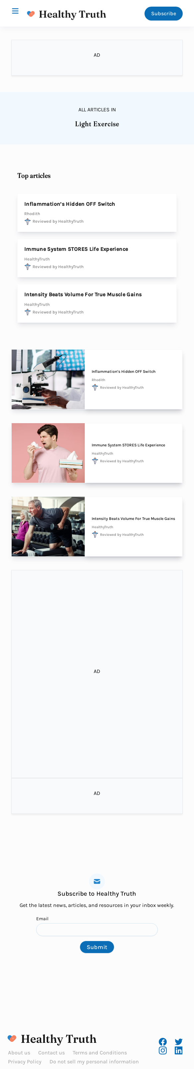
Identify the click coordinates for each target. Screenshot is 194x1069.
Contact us (51, 1052)
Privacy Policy (25, 1061)
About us (19, 1052)
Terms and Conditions (100, 1052)
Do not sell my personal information (94, 1061)
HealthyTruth (37, 258)
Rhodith (32, 213)
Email (97, 926)
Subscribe (163, 13)
